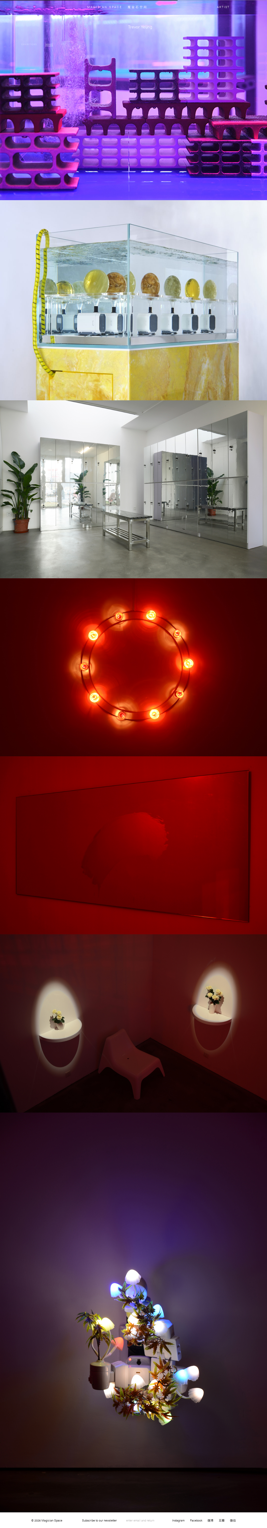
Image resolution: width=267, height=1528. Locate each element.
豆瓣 (222, 1520)
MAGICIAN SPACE (104, 7)
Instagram (178, 1520)
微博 (211, 1520)
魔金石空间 (138, 7)
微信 (233, 1520)
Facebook (196, 1520)
